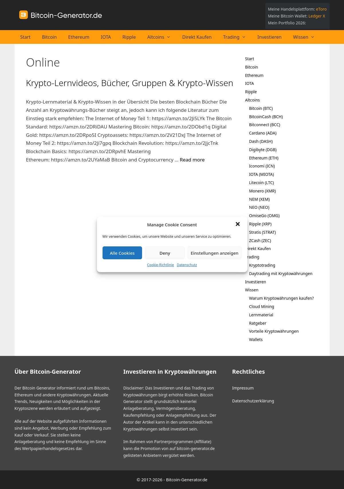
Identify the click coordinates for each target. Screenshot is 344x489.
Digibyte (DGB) (263, 149)
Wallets (256, 339)
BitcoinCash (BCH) (266, 116)
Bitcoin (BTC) (261, 108)
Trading (237, 37)
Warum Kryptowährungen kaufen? (281, 298)
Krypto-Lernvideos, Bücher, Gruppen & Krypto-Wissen (129, 83)
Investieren (269, 37)
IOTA (106, 37)
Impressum (242, 388)
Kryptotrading (262, 265)
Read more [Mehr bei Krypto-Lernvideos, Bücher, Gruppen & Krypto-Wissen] (192, 159)
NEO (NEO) (259, 207)
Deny (165, 253)
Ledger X (316, 16)
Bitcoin (49, 37)
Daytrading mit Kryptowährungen (280, 273)
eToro (321, 9)
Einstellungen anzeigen (215, 253)
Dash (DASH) (261, 141)
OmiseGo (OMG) (264, 215)
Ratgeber (257, 323)
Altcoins (161, 37)
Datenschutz (187, 264)
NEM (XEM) (259, 199)
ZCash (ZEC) (260, 240)
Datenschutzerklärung (253, 401)
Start (25, 37)
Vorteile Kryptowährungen (274, 331)
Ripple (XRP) (260, 224)
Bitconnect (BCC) (264, 124)
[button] (238, 224)
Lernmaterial (261, 314)
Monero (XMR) (262, 191)
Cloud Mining (261, 306)
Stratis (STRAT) (262, 232)
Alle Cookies (122, 253)
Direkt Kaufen (197, 37)
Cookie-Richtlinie (160, 264)
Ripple (129, 37)
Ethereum (78, 37)
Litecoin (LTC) (261, 182)
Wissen (307, 37)
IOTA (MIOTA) (261, 174)
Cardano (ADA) (263, 133)
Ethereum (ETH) (264, 158)
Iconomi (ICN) (262, 166)
